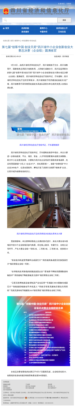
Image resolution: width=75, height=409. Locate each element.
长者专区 (61, 4)
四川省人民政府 (30, 386)
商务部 (5, 386)
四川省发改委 (30, 388)
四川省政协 (6, 388)
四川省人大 (51, 386)
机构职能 (25, 28)
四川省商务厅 (52, 388)
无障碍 (68, 4)
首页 (7, 28)
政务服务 (25, 32)
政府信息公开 (62, 28)
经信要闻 (25, 41)
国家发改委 (6, 384)
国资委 (50, 384)
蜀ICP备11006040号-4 (53, 398)
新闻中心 (43, 28)
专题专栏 (43, 32)
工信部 (28, 384)
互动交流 (62, 32)
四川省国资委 (7, 390)
